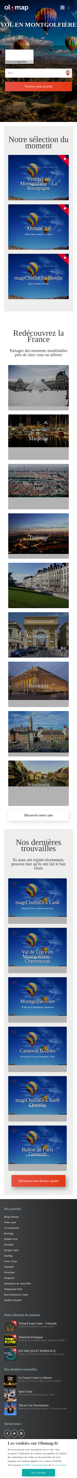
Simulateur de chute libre (17, 1283)
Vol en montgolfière (19, 62)
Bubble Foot (10, 1238)
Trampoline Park (19, 55)
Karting (8, 1255)
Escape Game (11, 1250)
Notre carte (10, 1222)
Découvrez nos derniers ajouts (38, 1181)
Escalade (9, 1244)
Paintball (9, 1266)
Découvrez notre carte (38, 815)
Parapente (9, 1277)
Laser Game (10, 1261)
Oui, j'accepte (38, 1472)
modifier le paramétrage (35, 1464)
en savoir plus (59, 1464)
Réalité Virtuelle (13, 1300)
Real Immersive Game (16, 1294)
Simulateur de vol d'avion (19, 51)
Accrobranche (11, 1227)
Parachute (9, 1272)
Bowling (8, 1233)
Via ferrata (19, 58)
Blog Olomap (11, 1216)
